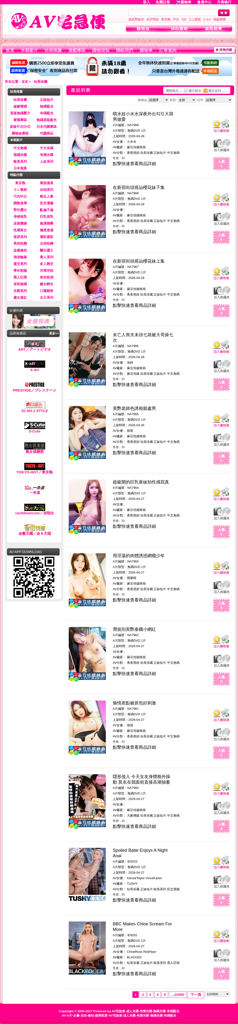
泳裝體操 (20, 223)
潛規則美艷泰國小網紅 (134, 629)
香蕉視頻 (133, 153)
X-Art (207, 19)
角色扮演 (46, 277)
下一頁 (195, 995)
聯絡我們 (124, 50)
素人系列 (46, 257)
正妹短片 (46, 100)
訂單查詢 (167, 50)
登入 (146, 2)
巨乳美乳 (46, 217)
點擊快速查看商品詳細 (134, 163)
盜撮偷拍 (20, 250)
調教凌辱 (20, 203)
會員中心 (204, 2)
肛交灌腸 (46, 203)
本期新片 (29, 50)
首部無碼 (20, 284)
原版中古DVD (20, 127)
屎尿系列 (20, 237)
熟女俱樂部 (34, 450)
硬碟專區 (20, 120)
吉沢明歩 (152, 19)
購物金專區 (20, 133)
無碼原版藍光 (47, 120)
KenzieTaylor (136, 878)
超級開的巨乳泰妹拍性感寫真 (141, 482)
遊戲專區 (77, 50)
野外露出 (20, 210)
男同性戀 (20, 243)
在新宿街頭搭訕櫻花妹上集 (139, 261)
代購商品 (46, 133)
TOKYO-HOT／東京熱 (35, 470)
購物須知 (100, 50)
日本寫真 (20, 168)
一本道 (34, 491)
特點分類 (16, 175)
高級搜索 (219, 19)
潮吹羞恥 (46, 237)
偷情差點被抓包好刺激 (134, 703)
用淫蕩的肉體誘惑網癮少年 (139, 555)
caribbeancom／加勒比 (34, 511)
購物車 (186, 2)
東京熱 (165, 19)
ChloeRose (134, 952)
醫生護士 (46, 250)
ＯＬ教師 (20, 190)
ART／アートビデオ (34, 347)
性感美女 (20, 230)
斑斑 (130, 430)
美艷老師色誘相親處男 (134, 408)
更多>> (54, 333)
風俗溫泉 (46, 183)
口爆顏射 (46, 291)
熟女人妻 (46, 196)
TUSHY (132, 883)
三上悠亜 (194, 19)
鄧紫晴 (131, 578)
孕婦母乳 (20, 217)
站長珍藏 (20, 100)
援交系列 (20, 264)
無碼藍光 (46, 106)
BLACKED (134, 957)
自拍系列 (46, 190)
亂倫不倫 (46, 210)
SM (184, 19)
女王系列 (46, 297)
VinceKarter (154, 878)
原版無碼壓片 (20, 113)
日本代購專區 (47, 127)
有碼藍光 (46, 113)
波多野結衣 (136, 19)
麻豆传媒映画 (136, 147)
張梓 (130, 362)
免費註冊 (163, 2)
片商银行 (226, 2)
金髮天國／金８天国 (35, 531)
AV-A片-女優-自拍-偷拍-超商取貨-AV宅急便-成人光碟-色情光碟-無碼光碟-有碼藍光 (119, 1015)
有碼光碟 (46, 155)
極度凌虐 (46, 230)
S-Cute (34, 429)
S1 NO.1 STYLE (34, 409)
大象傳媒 (133, 815)
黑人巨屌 (20, 277)
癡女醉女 (46, 284)
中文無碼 (20, 148)
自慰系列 (20, 291)
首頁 (10, 50)
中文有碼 (46, 148)
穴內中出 (20, 196)
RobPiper (149, 952)
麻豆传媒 (133, 373)
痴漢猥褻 (46, 223)
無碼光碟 (20, 155)
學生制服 (20, 270)
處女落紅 (20, 297)
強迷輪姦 (20, 257)
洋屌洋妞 (46, 270)
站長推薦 (53, 50)
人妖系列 (46, 161)
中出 (176, 19)
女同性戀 (46, 243)
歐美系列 (20, 161)
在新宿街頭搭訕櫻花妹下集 (139, 187)
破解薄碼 (20, 106)
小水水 (131, 141)
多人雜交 (46, 264)
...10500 (177, 995)
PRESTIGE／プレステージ (34, 388)
